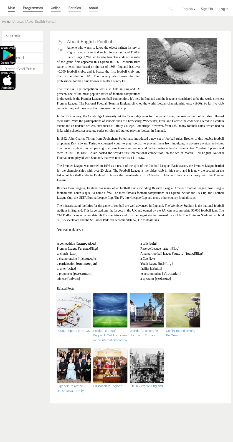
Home (6, 21)
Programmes (33, 8)
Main (11, 8)
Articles (18, 21)
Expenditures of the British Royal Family (70, 388)
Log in (223, 8)
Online (56, 8)
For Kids (74, 8)
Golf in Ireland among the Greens (180, 333)
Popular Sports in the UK (73, 330)
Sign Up (207, 8)
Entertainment (14, 58)
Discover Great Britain (20, 69)
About (93, 8)
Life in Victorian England (146, 386)
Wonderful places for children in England (144, 333)
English (187, 9)
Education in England (107, 386)
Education (11, 46)
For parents (12, 35)
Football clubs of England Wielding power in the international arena (110, 335)
